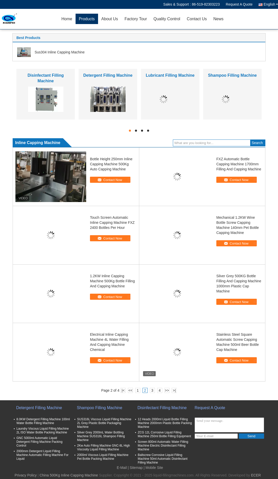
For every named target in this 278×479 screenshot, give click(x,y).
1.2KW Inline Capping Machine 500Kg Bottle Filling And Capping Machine (112, 281)
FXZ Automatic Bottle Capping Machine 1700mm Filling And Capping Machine (238, 164)
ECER (256, 475)
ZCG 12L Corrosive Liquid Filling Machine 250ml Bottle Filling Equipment (164, 434)
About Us (109, 19)
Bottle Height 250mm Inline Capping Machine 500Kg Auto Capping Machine (111, 164)
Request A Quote (239, 4)
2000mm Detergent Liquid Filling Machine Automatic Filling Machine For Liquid (42, 455)
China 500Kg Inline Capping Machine (68, 475)
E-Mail (122, 468)
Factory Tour (136, 19)
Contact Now (112, 180)
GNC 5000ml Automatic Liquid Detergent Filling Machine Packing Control (39, 441)
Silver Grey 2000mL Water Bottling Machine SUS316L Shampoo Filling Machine (101, 436)
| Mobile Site (153, 468)
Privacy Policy (26, 475)
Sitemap (136, 468)
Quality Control (166, 19)
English (271, 4)
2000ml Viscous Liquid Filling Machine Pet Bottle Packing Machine (102, 457)
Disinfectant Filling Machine (162, 408)
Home (66, 19)
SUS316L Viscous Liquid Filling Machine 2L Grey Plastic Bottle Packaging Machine (104, 423)
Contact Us (197, 19)
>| (174, 390)
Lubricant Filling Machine (170, 75)
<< (130, 390)
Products (87, 19)
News (218, 19)
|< (123, 390)
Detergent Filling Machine (108, 75)
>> (167, 390)
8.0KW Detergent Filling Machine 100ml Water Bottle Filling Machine (43, 421)
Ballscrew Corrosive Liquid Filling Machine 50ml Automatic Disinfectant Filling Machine (163, 458)
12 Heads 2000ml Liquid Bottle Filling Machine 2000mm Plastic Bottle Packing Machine (165, 423)
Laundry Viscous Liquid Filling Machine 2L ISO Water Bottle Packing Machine (42, 430)
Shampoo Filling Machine (232, 75)
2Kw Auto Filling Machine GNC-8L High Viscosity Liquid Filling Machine (103, 447)
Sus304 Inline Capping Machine (60, 52)
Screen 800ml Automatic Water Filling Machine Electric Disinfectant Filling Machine (163, 445)
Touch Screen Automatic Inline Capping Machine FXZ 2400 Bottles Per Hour (112, 222)
